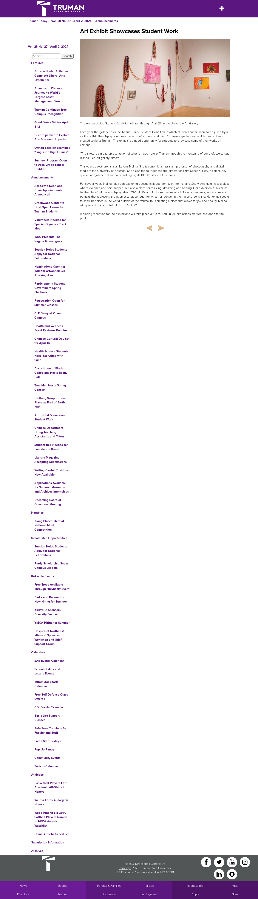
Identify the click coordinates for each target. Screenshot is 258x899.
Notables (37, 513)
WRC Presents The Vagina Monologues (48, 239)
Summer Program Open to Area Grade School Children (50, 165)
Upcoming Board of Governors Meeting (47, 502)
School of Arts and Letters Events (47, 671)
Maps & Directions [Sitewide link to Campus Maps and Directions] (136, 864)
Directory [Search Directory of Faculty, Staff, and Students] (23, 894)
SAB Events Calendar (49, 661)
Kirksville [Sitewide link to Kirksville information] (153, 872)
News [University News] (23, 886)
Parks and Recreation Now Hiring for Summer (50, 599)
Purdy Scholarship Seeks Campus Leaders (51, 566)
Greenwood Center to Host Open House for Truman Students (49, 207)
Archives (37, 851)
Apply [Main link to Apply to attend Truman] (195, 894)
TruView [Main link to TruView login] (63, 894)
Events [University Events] (62, 886)
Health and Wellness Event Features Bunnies (50, 328)
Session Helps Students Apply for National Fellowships (50, 254)
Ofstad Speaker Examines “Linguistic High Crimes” (52, 150)
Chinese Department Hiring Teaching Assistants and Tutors (49, 432)
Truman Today (37, 21)
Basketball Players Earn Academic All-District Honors (50, 787)
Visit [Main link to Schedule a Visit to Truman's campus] (235, 886)
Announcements (106, 21)
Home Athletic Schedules (52, 834)
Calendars (38, 652)
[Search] (46, 56)
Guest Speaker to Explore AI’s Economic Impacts (52, 137)
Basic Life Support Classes (47, 718)
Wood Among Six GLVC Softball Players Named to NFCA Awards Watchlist (50, 819)
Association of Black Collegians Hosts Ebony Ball (50, 373)
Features (37, 63)
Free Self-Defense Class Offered (51, 697)
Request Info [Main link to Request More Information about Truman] (195, 886)
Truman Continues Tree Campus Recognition (50, 112)
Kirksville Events (42, 576)
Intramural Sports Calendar (46, 684)
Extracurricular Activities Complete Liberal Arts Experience (51, 76)
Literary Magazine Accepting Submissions (50, 460)
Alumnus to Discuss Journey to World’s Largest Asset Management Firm (48, 95)
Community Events (47, 758)
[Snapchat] (232, 874)
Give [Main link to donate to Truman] (235, 894)
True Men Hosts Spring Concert (50, 388)
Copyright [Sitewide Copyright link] (125, 868)
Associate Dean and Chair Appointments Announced (48, 190)
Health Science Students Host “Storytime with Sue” (51, 356)
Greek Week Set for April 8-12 (51, 125)
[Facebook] (206, 862)
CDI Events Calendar (48, 707)
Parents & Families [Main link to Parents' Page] (109, 886)
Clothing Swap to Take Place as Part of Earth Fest (50, 402)
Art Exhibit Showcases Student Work (49, 417)
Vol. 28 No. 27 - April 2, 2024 (71, 21)
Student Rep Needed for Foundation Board (51, 447)
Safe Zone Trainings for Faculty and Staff (50, 731)
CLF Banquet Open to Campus (49, 315)
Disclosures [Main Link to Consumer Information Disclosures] (109, 894)
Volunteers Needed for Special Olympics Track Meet (50, 224)
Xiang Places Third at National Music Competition (49, 525)
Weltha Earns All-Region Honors (51, 802)
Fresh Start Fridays (47, 741)
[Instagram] (245, 862)
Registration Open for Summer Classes (49, 303)
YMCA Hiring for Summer (52, 623)
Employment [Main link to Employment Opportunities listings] (149, 894)
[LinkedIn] (219, 874)
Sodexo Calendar (46, 766)
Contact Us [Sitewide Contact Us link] (158, 864)
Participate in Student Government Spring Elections (49, 288)
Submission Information (47, 842)
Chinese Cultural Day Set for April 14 (52, 341)
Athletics (37, 775)
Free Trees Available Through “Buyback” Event (52, 587)
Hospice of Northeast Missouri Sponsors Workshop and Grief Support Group (49, 637)
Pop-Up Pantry (44, 749)
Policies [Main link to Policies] (149, 886)
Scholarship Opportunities (49, 538)
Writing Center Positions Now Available (51, 472)
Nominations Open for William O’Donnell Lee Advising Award (50, 271)
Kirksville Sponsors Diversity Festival (47, 612)
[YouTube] (232, 862)
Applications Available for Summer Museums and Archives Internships (51, 487)
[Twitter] (219, 862)
